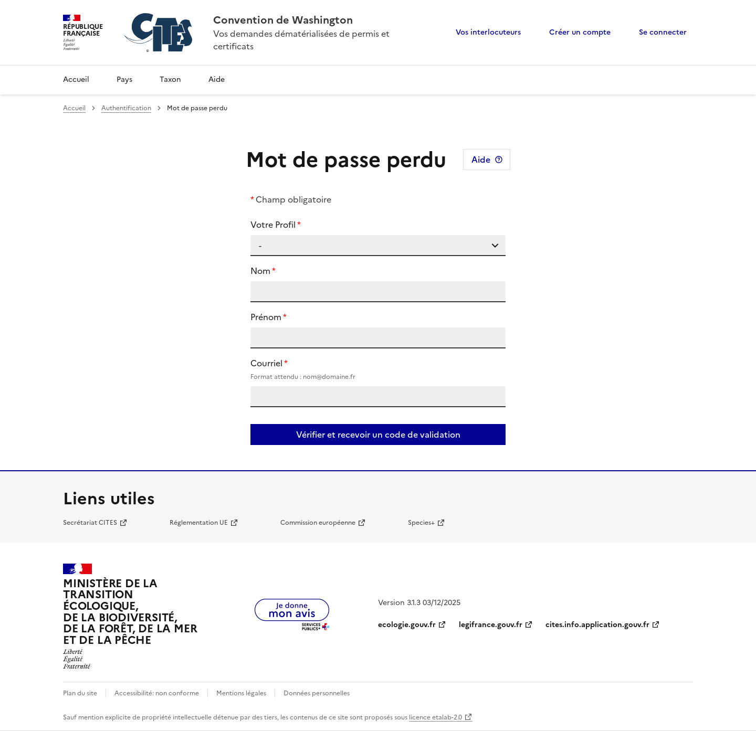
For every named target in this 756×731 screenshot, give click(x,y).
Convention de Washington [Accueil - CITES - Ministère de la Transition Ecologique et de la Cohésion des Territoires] (283, 20)
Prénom (265, 317)
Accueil (76, 79)
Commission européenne (317, 522)
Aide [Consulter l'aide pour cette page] (480, 159)
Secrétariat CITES (90, 522)
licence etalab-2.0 (435, 717)
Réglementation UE (199, 522)
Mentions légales (241, 693)
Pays (124, 79)
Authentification (126, 108)
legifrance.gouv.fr (490, 624)
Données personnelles (317, 693)
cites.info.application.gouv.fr (597, 624)
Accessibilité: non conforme (156, 693)
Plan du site (80, 693)
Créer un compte (580, 32)
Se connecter (663, 32)
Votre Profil (273, 224)
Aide (216, 79)
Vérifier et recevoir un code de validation (378, 434)
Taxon (170, 79)
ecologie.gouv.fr (407, 624)
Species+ (421, 522)
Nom (260, 270)
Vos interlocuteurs (488, 32)
